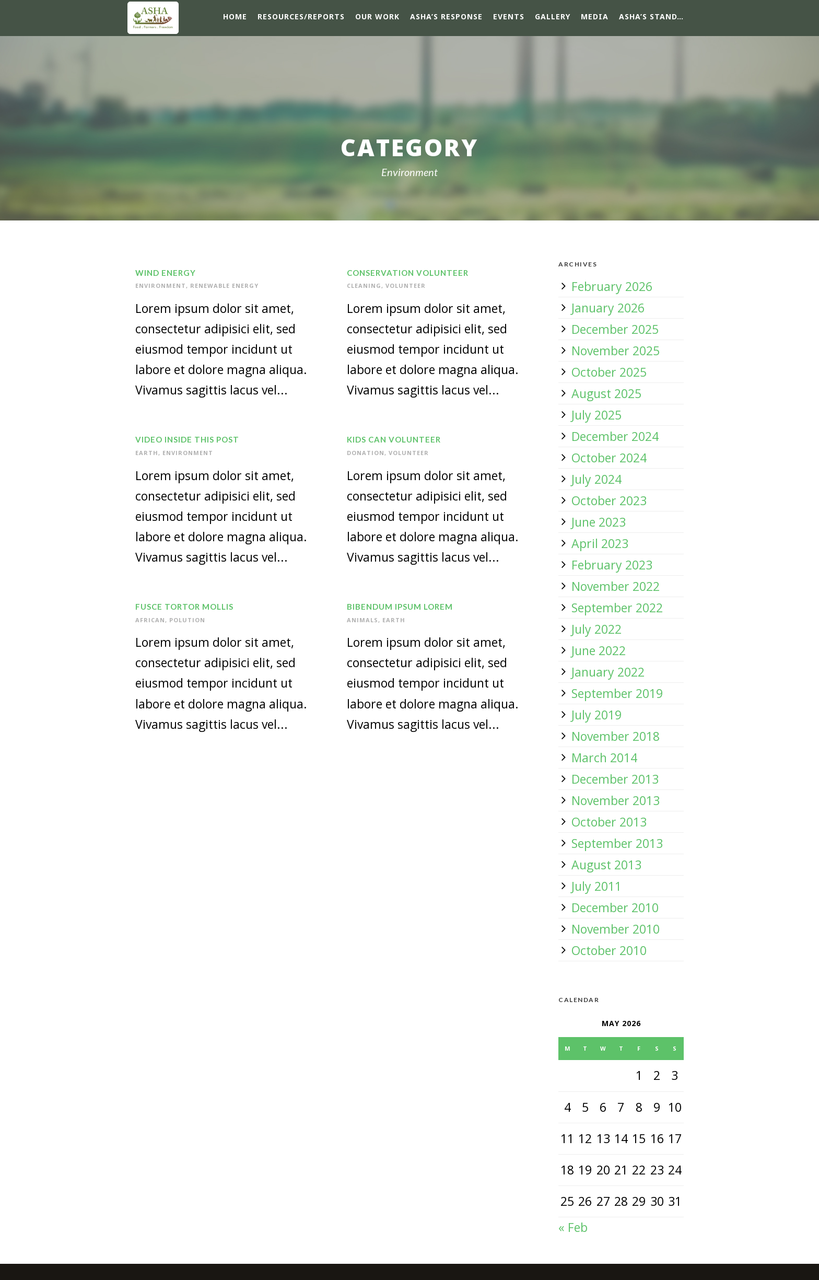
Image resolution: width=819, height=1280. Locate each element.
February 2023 (611, 564)
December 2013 (615, 779)
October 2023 (609, 500)
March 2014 (604, 757)
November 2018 (615, 736)
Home (235, 16)
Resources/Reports (301, 16)
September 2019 (617, 693)
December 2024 (615, 436)
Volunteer (405, 285)
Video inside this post (187, 439)
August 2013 (606, 864)
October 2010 (609, 950)
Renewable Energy (224, 285)
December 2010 (615, 907)
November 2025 (615, 350)
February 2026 (611, 286)
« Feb (573, 1227)
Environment (160, 285)
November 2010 (615, 929)
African (150, 620)
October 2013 (609, 821)
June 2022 (598, 650)
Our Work (377, 16)
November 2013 (615, 800)
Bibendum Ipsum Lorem (400, 606)
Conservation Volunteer (408, 272)
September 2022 (617, 607)
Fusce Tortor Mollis (184, 606)
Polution (187, 620)
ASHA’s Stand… (651, 16)
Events (508, 16)
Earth (146, 453)
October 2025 (609, 372)
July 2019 (596, 714)
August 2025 (606, 393)
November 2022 (615, 586)
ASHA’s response (446, 16)
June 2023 (598, 522)
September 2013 (617, 843)
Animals (362, 620)
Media (595, 16)
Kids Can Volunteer (394, 439)
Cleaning (364, 285)
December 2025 (615, 329)
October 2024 (609, 457)
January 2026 (608, 307)
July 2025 (596, 414)
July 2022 (596, 629)
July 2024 (596, 479)
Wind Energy (165, 272)
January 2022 (608, 672)
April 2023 (599, 543)
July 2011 (596, 886)
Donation (365, 453)
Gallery (552, 16)
